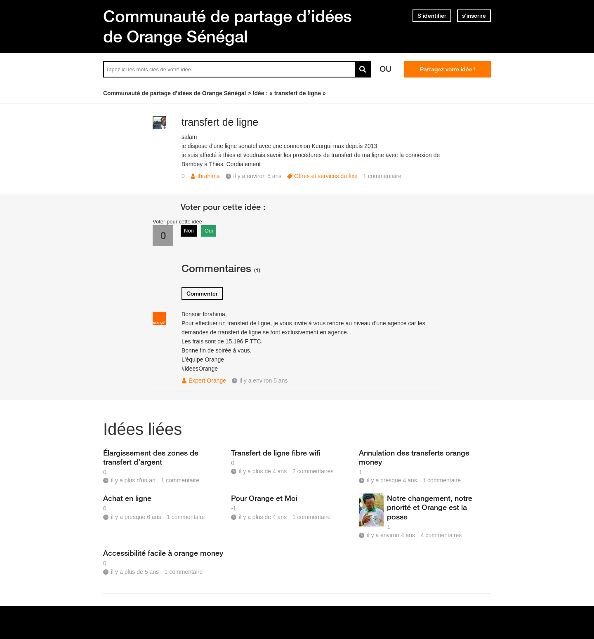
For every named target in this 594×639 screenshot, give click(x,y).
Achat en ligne (127, 498)
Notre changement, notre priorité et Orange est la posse (429, 507)
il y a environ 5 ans (264, 380)
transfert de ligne (220, 122)
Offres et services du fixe (326, 176)
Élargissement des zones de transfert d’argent (150, 457)
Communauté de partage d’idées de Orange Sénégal (227, 26)
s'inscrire (474, 15)
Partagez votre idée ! (448, 69)
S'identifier (431, 15)
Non (189, 231)
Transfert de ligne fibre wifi (276, 452)
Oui (209, 231)
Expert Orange (207, 380)
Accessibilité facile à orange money (163, 552)
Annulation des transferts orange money (414, 457)
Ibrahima (208, 176)
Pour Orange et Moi (264, 498)
